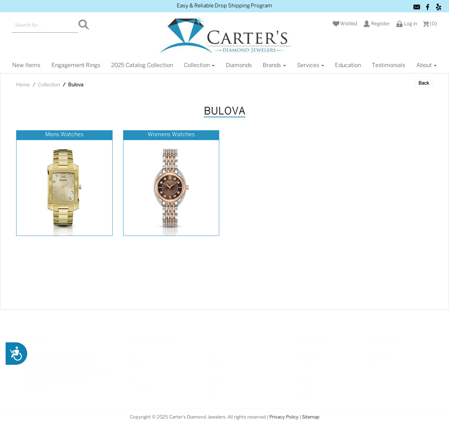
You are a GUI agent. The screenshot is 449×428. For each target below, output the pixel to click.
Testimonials (388, 65)
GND (304, 394)
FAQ (211, 383)
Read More (35, 385)
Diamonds (239, 65)
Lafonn (307, 361)
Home (23, 85)
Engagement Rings (76, 65)
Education (348, 65)
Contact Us (138, 405)
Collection (199, 65)
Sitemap (311, 417)
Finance (135, 372)
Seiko (305, 383)
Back (423, 83)
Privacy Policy (284, 417)
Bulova (307, 372)
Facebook (379, 350)
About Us (136, 361)
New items (26, 65)
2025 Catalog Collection (142, 65)
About (426, 65)
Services (310, 65)
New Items (311, 350)
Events (214, 394)
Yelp (373, 361)
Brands (274, 65)
